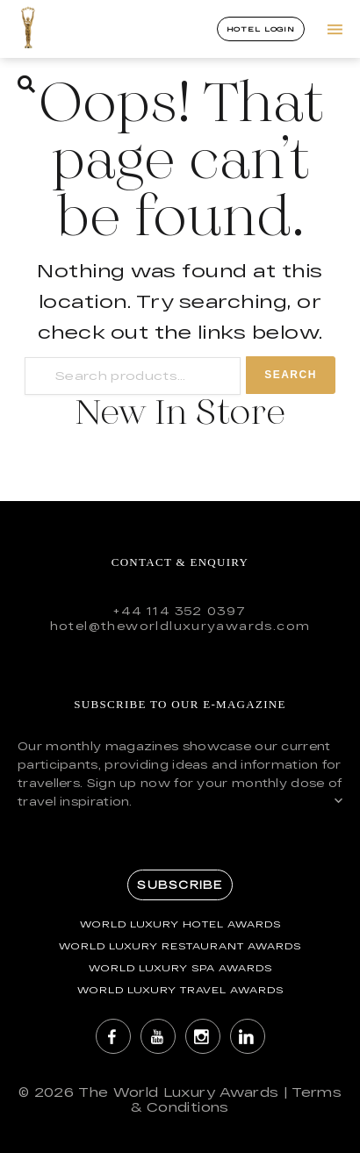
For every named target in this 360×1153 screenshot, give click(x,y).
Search (290, 375)
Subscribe (179, 884)
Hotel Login (261, 29)
